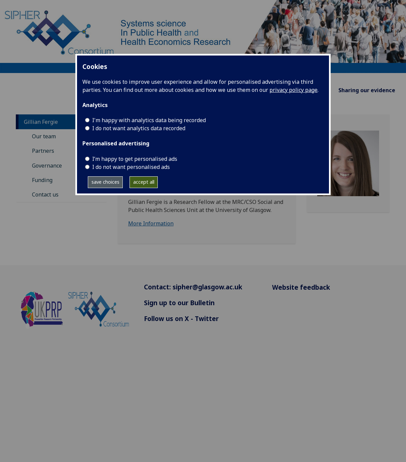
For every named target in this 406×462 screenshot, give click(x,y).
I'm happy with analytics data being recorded (149, 120)
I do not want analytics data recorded (138, 128)
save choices (105, 182)
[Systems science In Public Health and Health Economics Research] (203, 36)
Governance (47, 165)
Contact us (45, 194)
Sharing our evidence (366, 90)
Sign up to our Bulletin (179, 302)
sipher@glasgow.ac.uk (207, 287)
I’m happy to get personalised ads (134, 159)
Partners (43, 150)
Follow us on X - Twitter (181, 318)
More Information (151, 223)
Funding (42, 180)
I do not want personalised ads (131, 167)
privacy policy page (293, 90)
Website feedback (301, 287)
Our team (44, 136)
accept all (143, 182)
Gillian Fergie (41, 122)
